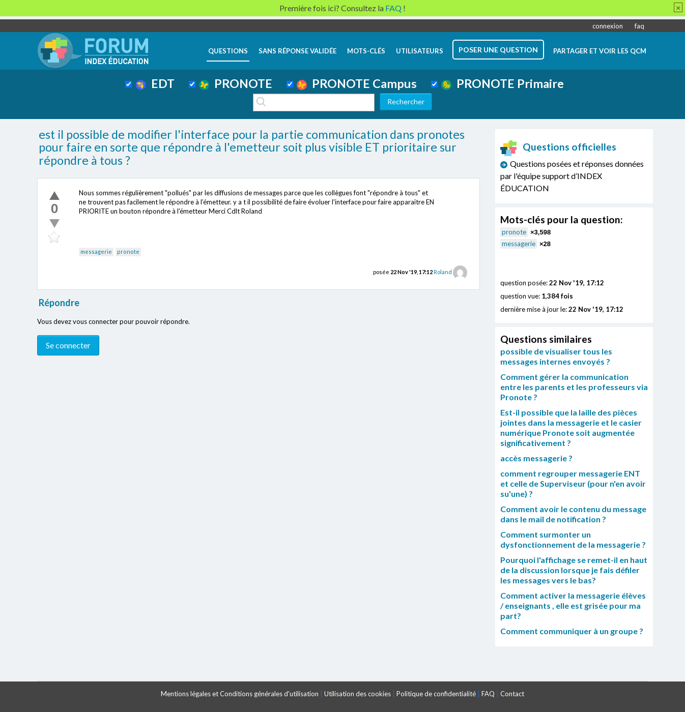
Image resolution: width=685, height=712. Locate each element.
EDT (155, 83)
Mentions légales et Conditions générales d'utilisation (240, 694)
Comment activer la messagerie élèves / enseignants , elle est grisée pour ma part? (573, 605)
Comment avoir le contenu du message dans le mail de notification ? (573, 514)
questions (228, 51)
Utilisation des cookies (357, 694)
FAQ (488, 694)
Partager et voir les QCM (599, 51)
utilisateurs (419, 51)
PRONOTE (235, 83)
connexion (607, 26)
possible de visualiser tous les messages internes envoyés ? (556, 356)
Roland (443, 272)
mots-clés (366, 51)
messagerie (96, 251)
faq (639, 26)
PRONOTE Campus (357, 83)
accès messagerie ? (536, 458)
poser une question (498, 49)
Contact (512, 694)
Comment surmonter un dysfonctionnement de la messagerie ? (573, 539)
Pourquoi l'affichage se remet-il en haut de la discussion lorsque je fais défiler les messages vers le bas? (573, 570)
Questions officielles (558, 147)
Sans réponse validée (297, 51)
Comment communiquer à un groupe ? (571, 631)
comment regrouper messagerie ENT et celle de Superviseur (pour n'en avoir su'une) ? (573, 483)
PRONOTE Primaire (502, 83)
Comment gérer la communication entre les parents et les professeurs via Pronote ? (574, 387)
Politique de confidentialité (436, 694)
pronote (128, 251)
